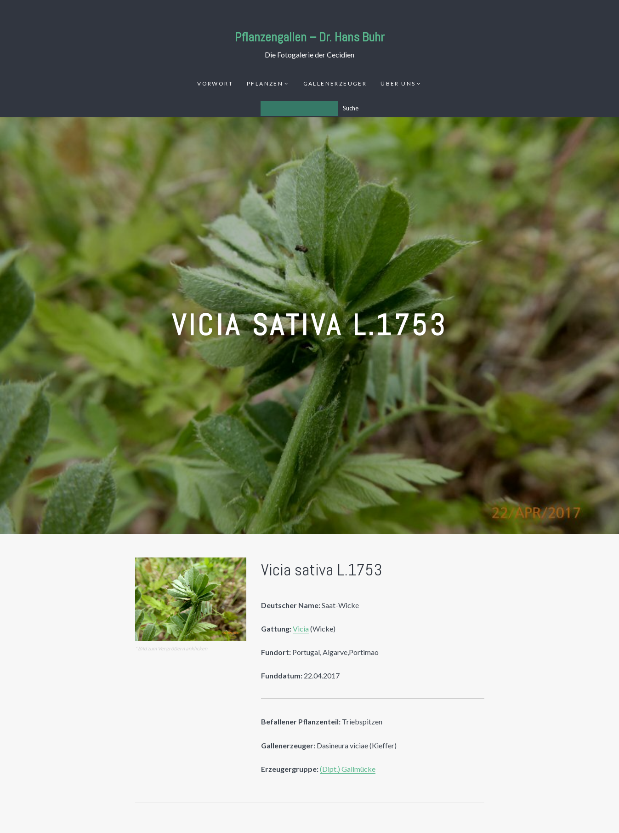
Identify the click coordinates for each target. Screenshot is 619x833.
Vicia (301, 628)
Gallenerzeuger (335, 83)
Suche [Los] (350, 108)
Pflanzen (265, 83)
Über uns (397, 83)
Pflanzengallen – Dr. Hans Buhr (310, 37)
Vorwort (215, 83)
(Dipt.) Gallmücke (347, 768)
